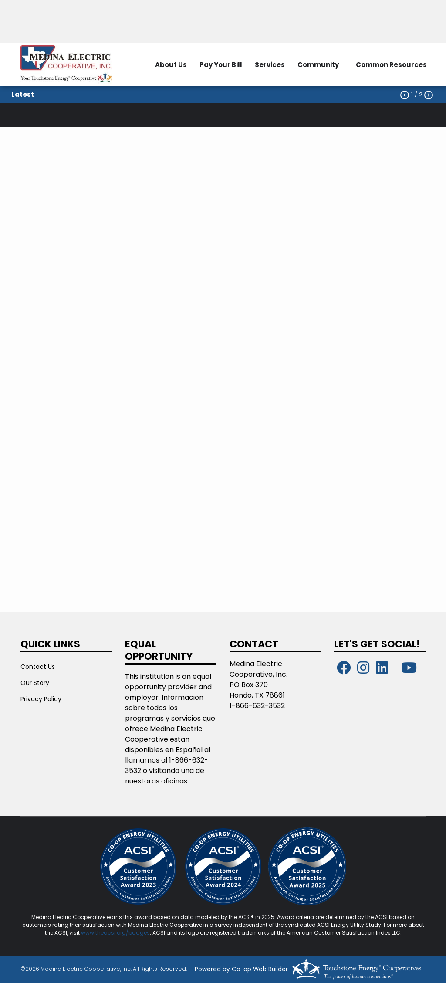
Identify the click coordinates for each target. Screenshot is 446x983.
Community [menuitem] (318, 64)
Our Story (34, 682)
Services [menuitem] (270, 64)
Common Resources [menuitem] (391, 64)
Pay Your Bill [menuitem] (220, 64)
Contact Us (37, 666)
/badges (138, 932)
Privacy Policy (40, 699)
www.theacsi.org (103, 932)
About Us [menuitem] (171, 64)
